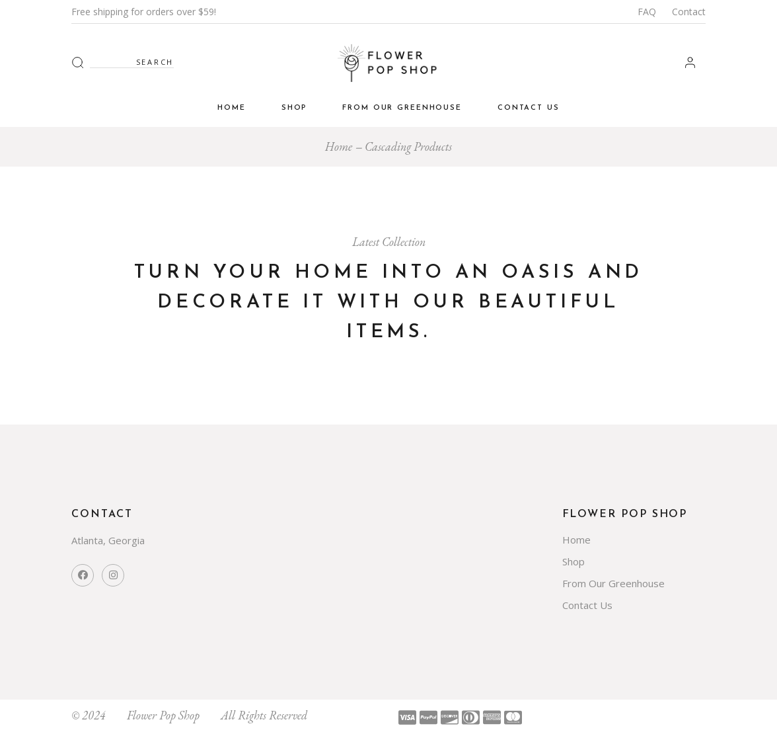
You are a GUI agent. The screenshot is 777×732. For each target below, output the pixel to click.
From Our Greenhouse (613, 583)
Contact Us (587, 605)
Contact (689, 11)
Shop (573, 561)
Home (576, 539)
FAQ (647, 11)
